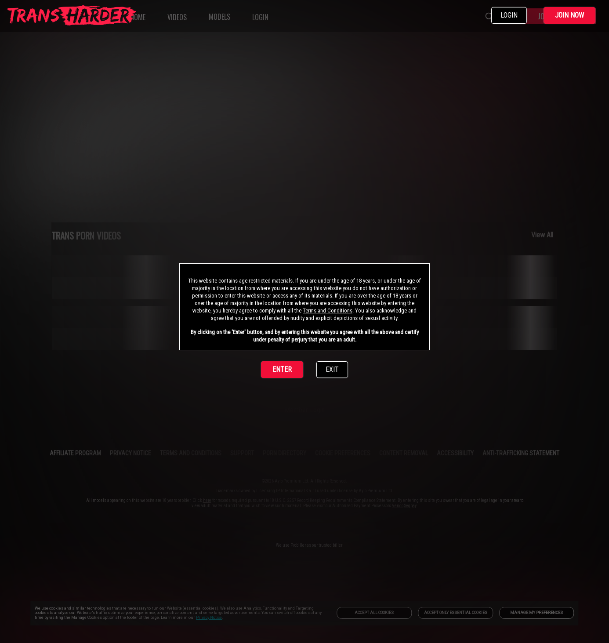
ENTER (282, 369)
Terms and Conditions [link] (327, 310)
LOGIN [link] (509, 15)
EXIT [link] (332, 369)
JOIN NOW (569, 15)
